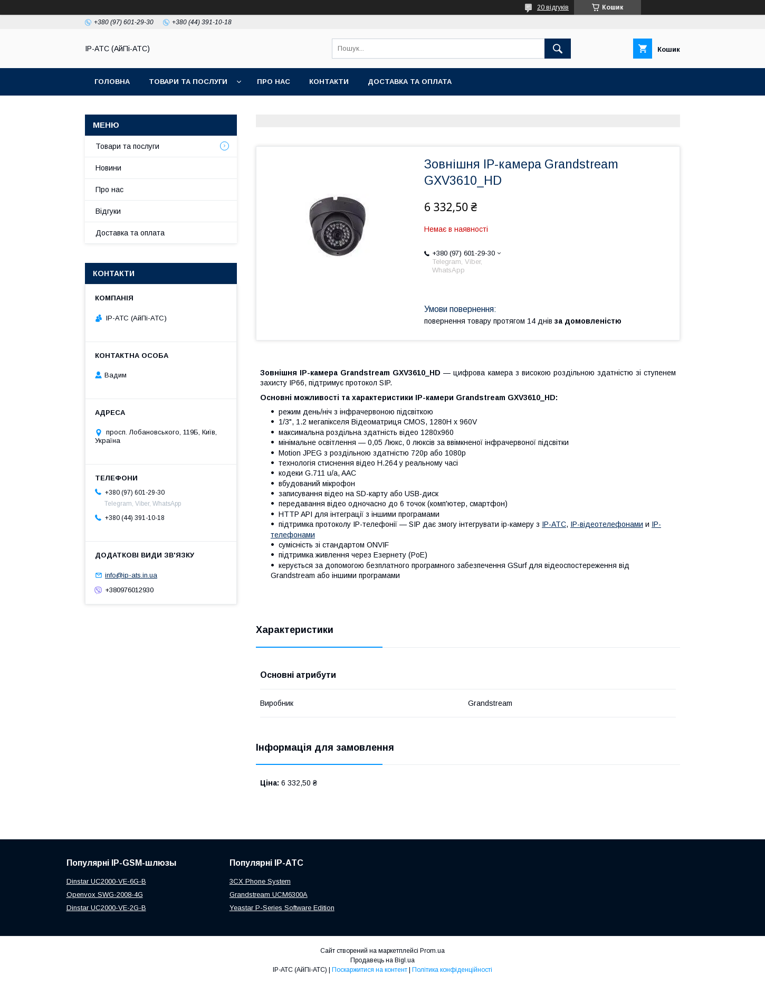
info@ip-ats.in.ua (131, 575)
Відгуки (108, 211)
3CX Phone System (260, 881)
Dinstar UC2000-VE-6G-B (106, 881)
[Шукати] (557, 49)
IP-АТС (554, 524)
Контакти (329, 82)
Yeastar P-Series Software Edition (282, 908)
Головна (112, 82)
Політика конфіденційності (452, 969)
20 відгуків (553, 7)
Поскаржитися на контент (369, 969)
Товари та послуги (188, 82)
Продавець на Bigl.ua (382, 960)
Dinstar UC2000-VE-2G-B (106, 908)
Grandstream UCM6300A (269, 894)
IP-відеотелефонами (606, 524)
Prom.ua (432, 950)
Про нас (273, 82)
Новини (108, 168)
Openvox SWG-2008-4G (104, 894)
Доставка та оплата (410, 82)
